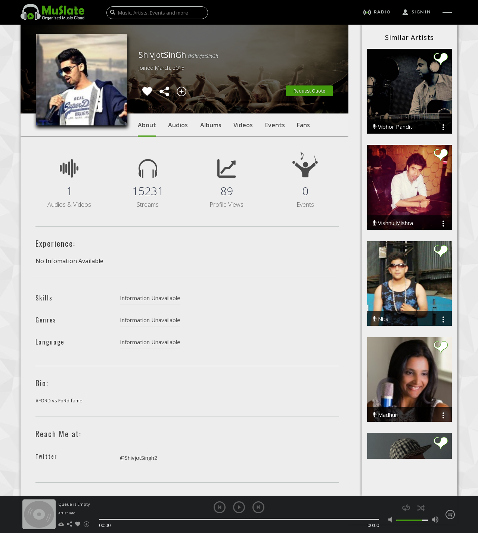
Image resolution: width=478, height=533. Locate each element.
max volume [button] (434, 520)
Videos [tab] (243, 125)
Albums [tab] (210, 125)
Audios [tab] (178, 125)
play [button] (239, 507)
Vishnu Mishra (393, 223)
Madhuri (385, 415)
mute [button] (392, 520)
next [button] (258, 507)
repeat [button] (406, 507)
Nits (380, 319)
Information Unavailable (150, 298)
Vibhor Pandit (392, 127)
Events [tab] (275, 125)
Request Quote (309, 91)
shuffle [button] (420, 507)
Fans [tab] (303, 125)
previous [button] (220, 507)
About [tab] (147, 129)
